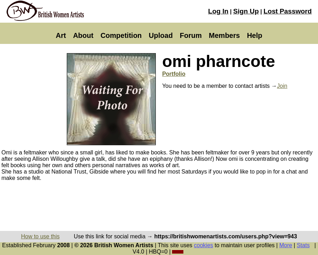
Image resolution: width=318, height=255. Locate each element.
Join (282, 86)
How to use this (40, 236)
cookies (203, 245)
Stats (303, 245)
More (285, 245)
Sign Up (246, 11)
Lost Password (288, 11)
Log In (218, 11)
